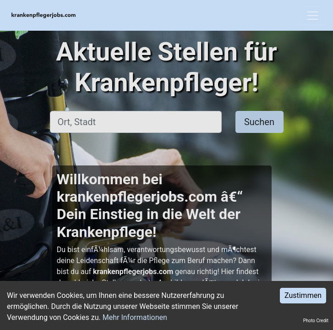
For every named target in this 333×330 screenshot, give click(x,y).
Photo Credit (315, 320)
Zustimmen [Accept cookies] (303, 295)
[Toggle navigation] (313, 15)
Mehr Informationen (135, 317)
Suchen (259, 121)
